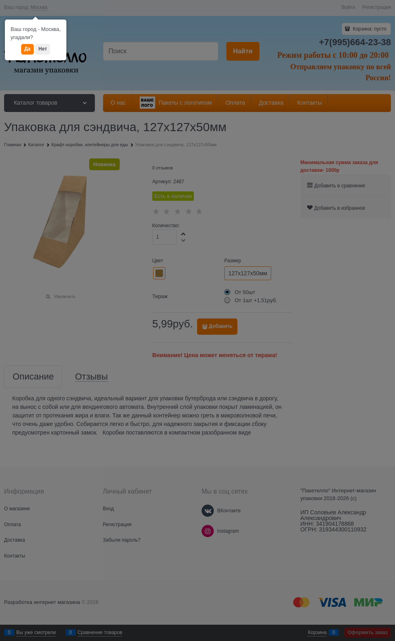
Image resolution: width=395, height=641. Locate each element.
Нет (42, 49)
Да (27, 49)
